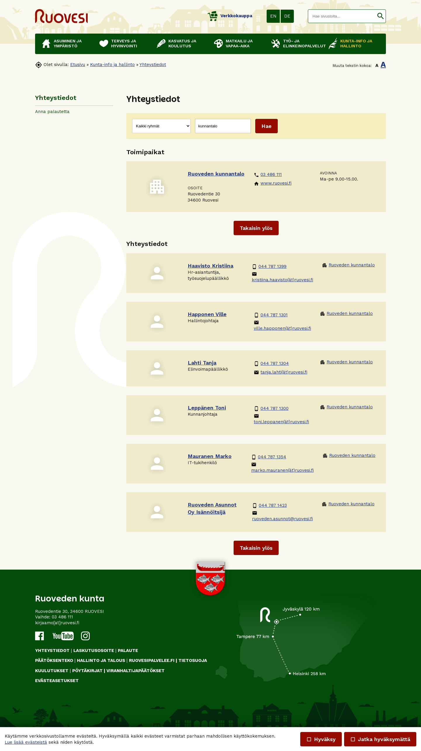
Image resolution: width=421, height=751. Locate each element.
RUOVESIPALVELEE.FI (152, 660)
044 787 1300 (271, 408)
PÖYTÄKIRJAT (87, 670)
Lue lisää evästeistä (26, 742)
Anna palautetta (52, 111)
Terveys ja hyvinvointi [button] (124, 43)
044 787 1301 (271, 315)
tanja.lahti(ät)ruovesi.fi (280, 372)
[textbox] (341, 16)
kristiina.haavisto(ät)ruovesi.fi (282, 276)
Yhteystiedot (152, 64)
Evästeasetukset (57, 680)
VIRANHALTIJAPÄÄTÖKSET (135, 670)
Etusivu (77, 64)
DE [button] (287, 16)
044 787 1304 (271, 363)
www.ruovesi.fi (272, 183)
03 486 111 (268, 174)
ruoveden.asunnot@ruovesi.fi (282, 515)
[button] (380, 16)
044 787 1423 (269, 505)
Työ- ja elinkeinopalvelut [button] (303, 43)
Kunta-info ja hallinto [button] (356, 43)
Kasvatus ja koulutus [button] (182, 43)
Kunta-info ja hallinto (112, 64)
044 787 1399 (269, 266)
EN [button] (273, 16)
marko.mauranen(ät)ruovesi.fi (282, 467)
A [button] (376, 65)
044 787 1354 (268, 457)
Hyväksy (321, 739)
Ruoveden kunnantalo (348, 265)
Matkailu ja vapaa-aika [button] (239, 43)
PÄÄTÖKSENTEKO (54, 660)
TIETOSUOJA (192, 660)
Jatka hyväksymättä (380, 739)
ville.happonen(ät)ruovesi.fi (282, 325)
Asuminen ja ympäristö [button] (68, 43)
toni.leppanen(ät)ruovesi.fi (281, 418)
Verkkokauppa (230, 15)
